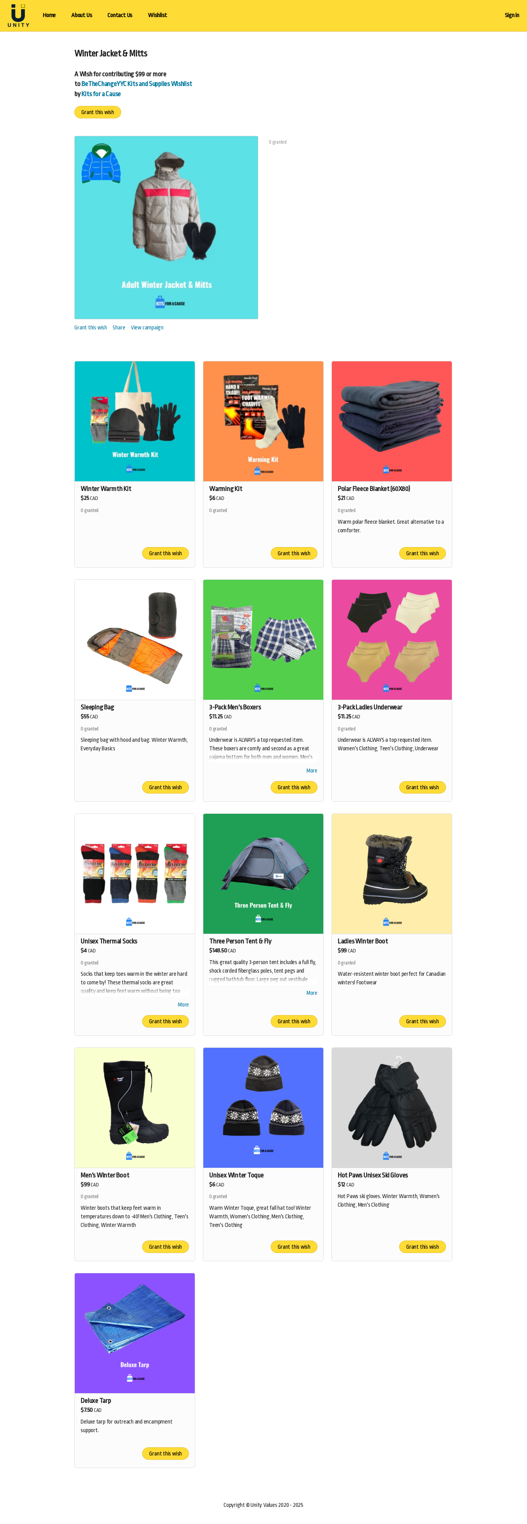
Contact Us (120, 15)
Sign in (512, 15)
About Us (81, 15)
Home (49, 15)
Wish (85, 74)
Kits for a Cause (101, 94)
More (312, 771)
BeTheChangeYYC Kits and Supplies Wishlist (136, 84)
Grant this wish (97, 112)
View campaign (147, 327)
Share (119, 327)
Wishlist (157, 15)
